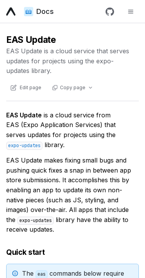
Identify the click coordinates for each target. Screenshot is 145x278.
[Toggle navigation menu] (131, 12)
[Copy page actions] (72, 88)
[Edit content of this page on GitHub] (25, 88)
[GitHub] (110, 12)
